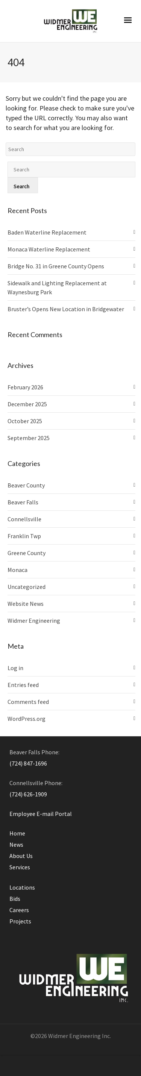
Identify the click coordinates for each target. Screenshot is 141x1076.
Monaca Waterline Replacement (49, 249)
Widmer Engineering (34, 620)
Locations (22, 887)
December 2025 (27, 404)
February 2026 (25, 387)
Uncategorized (26, 586)
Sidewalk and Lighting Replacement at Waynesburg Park (57, 287)
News (16, 844)
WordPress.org (26, 718)
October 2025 (25, 421)
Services (19, 867)
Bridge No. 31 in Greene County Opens (56, 266)
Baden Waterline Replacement (47, 232)
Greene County (26, 553)
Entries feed (23, 685)
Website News (26, 603)
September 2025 (29, 438)
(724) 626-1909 (28, 794)
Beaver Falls (23, 502)
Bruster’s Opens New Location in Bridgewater (66, 309)
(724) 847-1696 (28, 763)
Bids (14, 898)
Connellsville (24, 519)
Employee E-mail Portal (40, 813)
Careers (19, 910)
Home (17, 833)
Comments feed (28, 701)
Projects (20, 921)
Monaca (17, 570)
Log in (15, 668)
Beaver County (26, 485)
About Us (21, 856)
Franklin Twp (24, 536)
